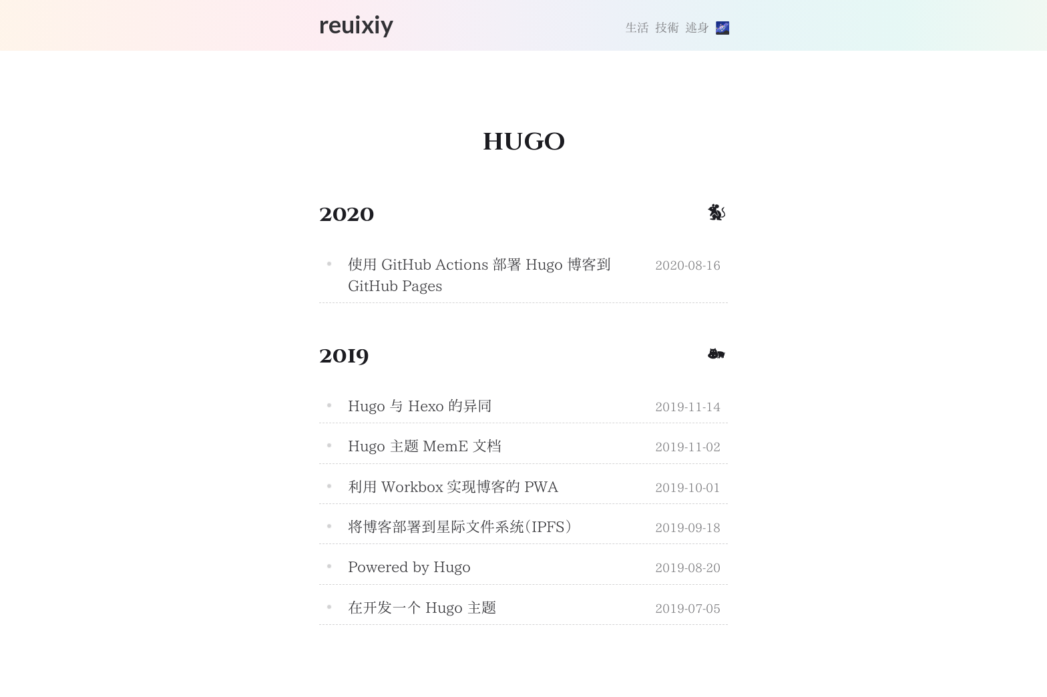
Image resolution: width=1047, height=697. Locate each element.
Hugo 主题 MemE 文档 (424, 446)
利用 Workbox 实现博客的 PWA (453, 486)
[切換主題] (721, 28)
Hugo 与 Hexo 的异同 (420, 406)
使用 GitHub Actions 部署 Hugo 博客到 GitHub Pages (479, 275)
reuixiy (356, 24)
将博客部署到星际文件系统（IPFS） (460, 526)
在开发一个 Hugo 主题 (422, 607)
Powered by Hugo (409, 566)
